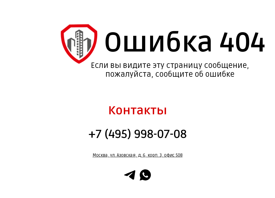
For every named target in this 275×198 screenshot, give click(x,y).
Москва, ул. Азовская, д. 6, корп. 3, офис (134, 155)
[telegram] (130, 175)
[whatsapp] (145, 175)
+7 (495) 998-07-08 (137, 134)
